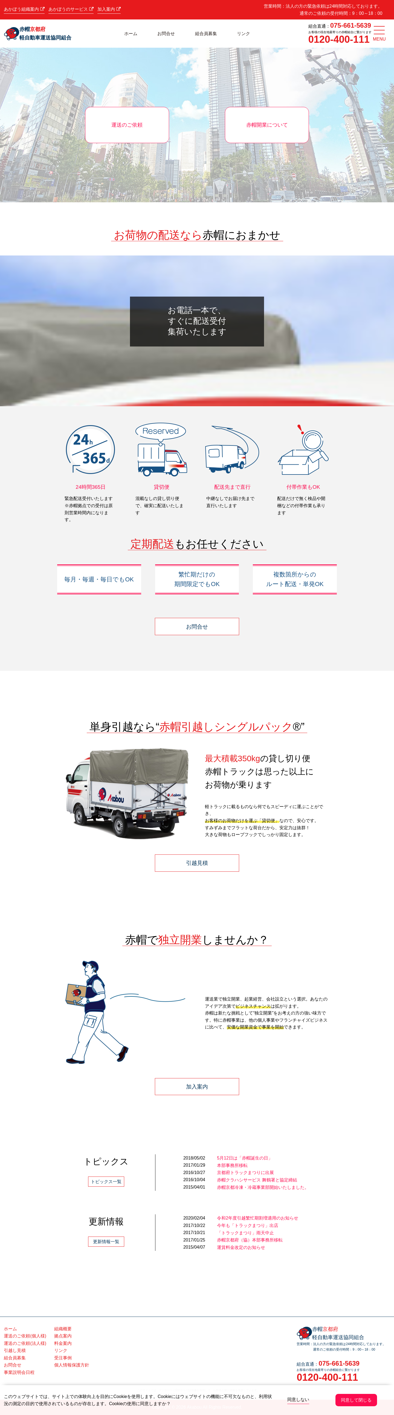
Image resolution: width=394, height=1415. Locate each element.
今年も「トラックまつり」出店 (247, 1225)
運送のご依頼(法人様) (25, 1343)
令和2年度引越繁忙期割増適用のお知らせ (257, 1218)
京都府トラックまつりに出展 (245, 1172)
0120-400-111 (339, 39)
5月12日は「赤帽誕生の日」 (245, 1158)
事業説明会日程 (19, 1372)
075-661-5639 (350, 25)
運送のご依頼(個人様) (25, 1336)
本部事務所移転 (232, 1165)
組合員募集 (206, 33)
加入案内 (108, 9)
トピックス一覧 (106, 1181)
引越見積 (197, 863)
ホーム (130, 33)
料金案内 (63, 1343)
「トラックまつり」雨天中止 (245, 1233)
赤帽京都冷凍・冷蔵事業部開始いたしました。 (263, 1187)
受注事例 (63, 1358)
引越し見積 (15, 1350)
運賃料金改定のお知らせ (241, 1247)
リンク (243, 33)
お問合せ (166, 33)
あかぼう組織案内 (24, 9)
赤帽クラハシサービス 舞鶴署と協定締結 (257, 1180)
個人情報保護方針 (71, 1365)
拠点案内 (63, 1336)
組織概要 (63, 1328)
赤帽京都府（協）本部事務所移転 (250, 1240)
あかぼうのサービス (70, 9)
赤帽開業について (267, 125)
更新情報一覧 (106, 1241)
